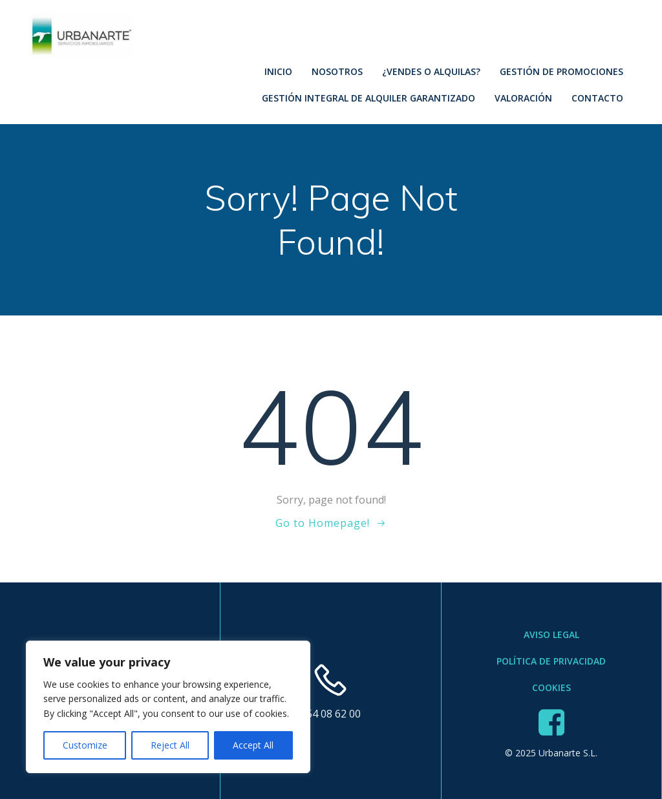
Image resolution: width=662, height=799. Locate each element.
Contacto (597, 98)
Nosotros (337, 71)
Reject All (170, 745)
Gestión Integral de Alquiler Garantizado (368, 98)
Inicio (278, 71)
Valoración (523, 98)
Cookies (551, 687)
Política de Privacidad (551, 661)
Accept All (253, 745)
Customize (85, 745)
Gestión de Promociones (561, 71)
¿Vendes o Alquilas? (431, 71)
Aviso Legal (551, 634)
